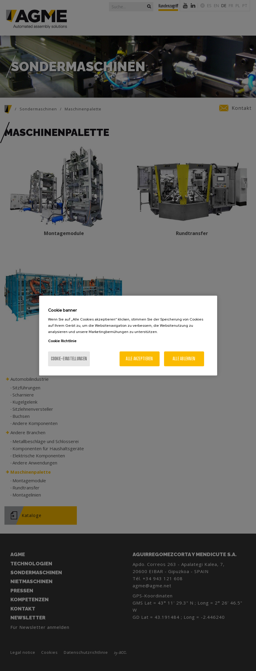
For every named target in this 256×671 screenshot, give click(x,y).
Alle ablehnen (184, 358)
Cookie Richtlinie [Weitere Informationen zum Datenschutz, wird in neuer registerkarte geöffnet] (62, 341)
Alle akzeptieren (139, 358)
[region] (128, 336)
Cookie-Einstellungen (69, 358)
